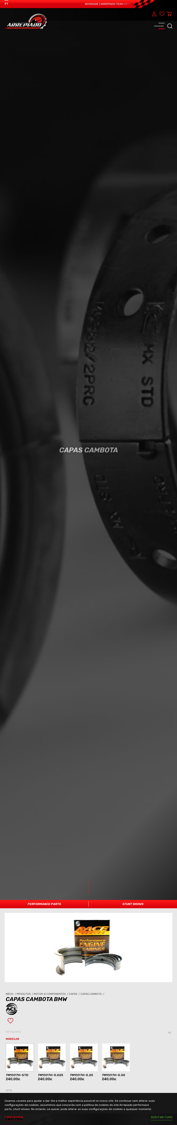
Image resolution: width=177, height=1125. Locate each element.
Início (11, 994)
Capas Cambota (92, 994)
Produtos (25, 994)
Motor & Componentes (51, 994)
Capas (74, 994)
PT (6, 3)
